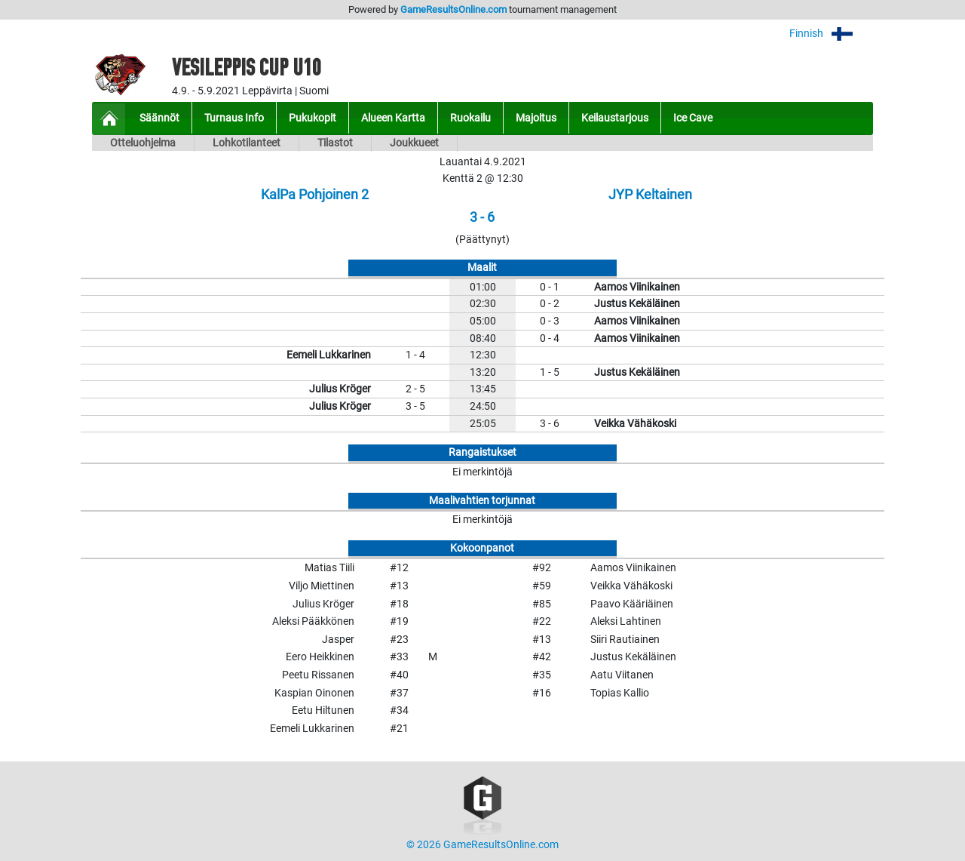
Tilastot (335, 143)
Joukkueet (414, 143)
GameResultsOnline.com (453, 9)
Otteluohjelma (143, 143)
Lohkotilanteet (246, 143)
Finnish (831, 33)
